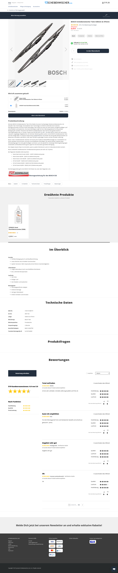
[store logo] (59, 2)
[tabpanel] (18, 221)
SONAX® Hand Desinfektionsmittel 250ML (17, 228)
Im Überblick (25, 184)
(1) (17, 232)
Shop (9, 2)
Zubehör (16, 184)
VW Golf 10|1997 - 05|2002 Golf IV (45, 132)
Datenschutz (11, 547)
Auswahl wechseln (106, 16)
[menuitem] (13, 6)
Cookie (9, 544)
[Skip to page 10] (76, 505)
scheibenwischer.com (39, 135)
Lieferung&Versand (33, 542)
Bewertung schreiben (22, 373)
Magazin (14, 2)
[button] (11, 49)
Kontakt (30, 541)
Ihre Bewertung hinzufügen (89, 25)
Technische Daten (36, 184)
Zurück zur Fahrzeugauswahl (17, 10)
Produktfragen (47, 184)
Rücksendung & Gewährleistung (36, 544)
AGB (9, 549)
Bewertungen (58, 184)
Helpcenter (20, 2)
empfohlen (90, 373)
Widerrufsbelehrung (12, 545)
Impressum (10, 550)
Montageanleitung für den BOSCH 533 (43, 176)
